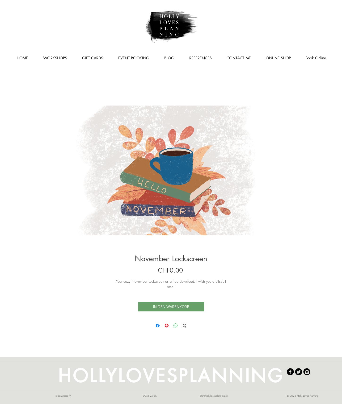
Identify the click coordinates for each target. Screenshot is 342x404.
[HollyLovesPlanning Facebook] (290, 371)
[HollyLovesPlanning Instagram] (306, 371)
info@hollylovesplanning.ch (213, 395)
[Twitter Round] (298, 371)
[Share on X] (184, 325)
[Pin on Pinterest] (166, 325)
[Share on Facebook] (157, 325)
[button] (55, 58)
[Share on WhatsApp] (175, 325)
